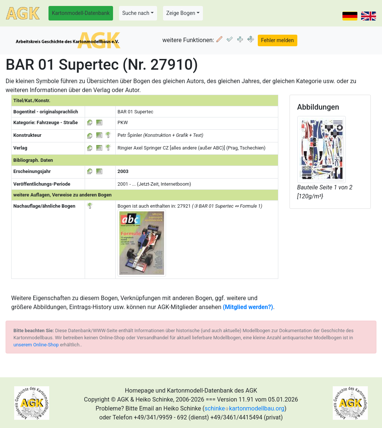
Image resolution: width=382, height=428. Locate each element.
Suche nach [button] (135, 13)
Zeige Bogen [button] (180, 13)
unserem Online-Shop (36, 344)
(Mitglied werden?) (248, 307)
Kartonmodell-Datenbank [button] (81, 13)
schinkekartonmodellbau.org (244, 408)
